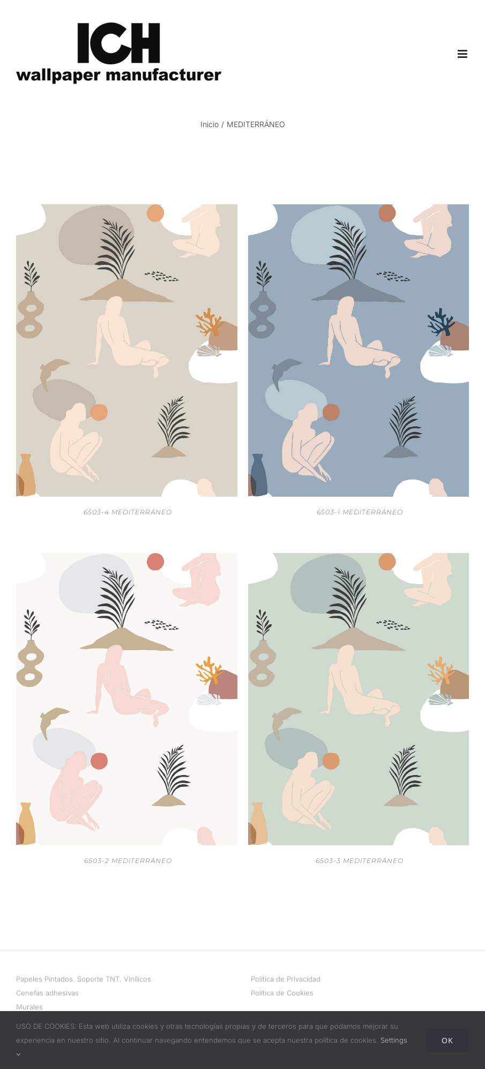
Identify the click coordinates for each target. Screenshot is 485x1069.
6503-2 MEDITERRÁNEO (128, 861)
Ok (447, 1040)
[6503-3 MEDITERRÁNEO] (358, 560)
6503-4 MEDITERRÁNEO (128, 512)
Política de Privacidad (285, 979)
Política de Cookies (282, 993)
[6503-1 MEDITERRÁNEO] (358, 211)
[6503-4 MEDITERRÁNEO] (126, 211)
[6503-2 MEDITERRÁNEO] (126, 560)
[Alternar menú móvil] (463, 54)
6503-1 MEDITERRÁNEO (360, 512)
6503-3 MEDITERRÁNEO (360, 861)
